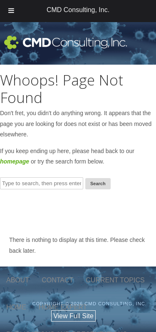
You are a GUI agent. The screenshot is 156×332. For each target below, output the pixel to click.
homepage (14, 161)
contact (57, 280)
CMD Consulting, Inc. (78, 9)
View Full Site (73, 315)
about (17, 280)
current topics (115, 280)
